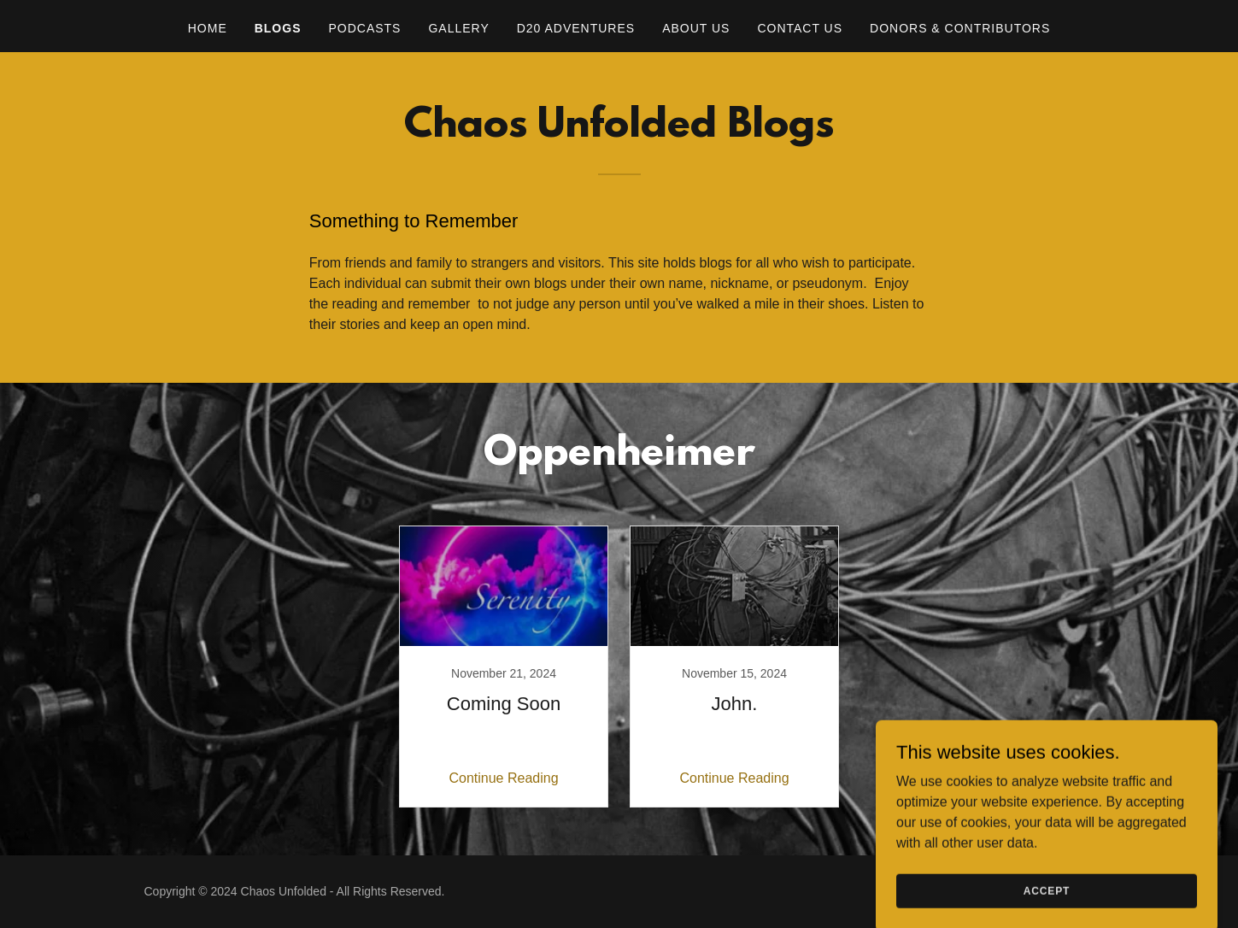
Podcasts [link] (364, 28)
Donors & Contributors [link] (960, 28)
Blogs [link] (278, 28)
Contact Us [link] (799, 28)
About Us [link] (696, 28)
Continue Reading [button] (503, 778)
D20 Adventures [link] (576, 28)
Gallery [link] (458, 28)
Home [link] (207, 28)
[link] (504, 667)
